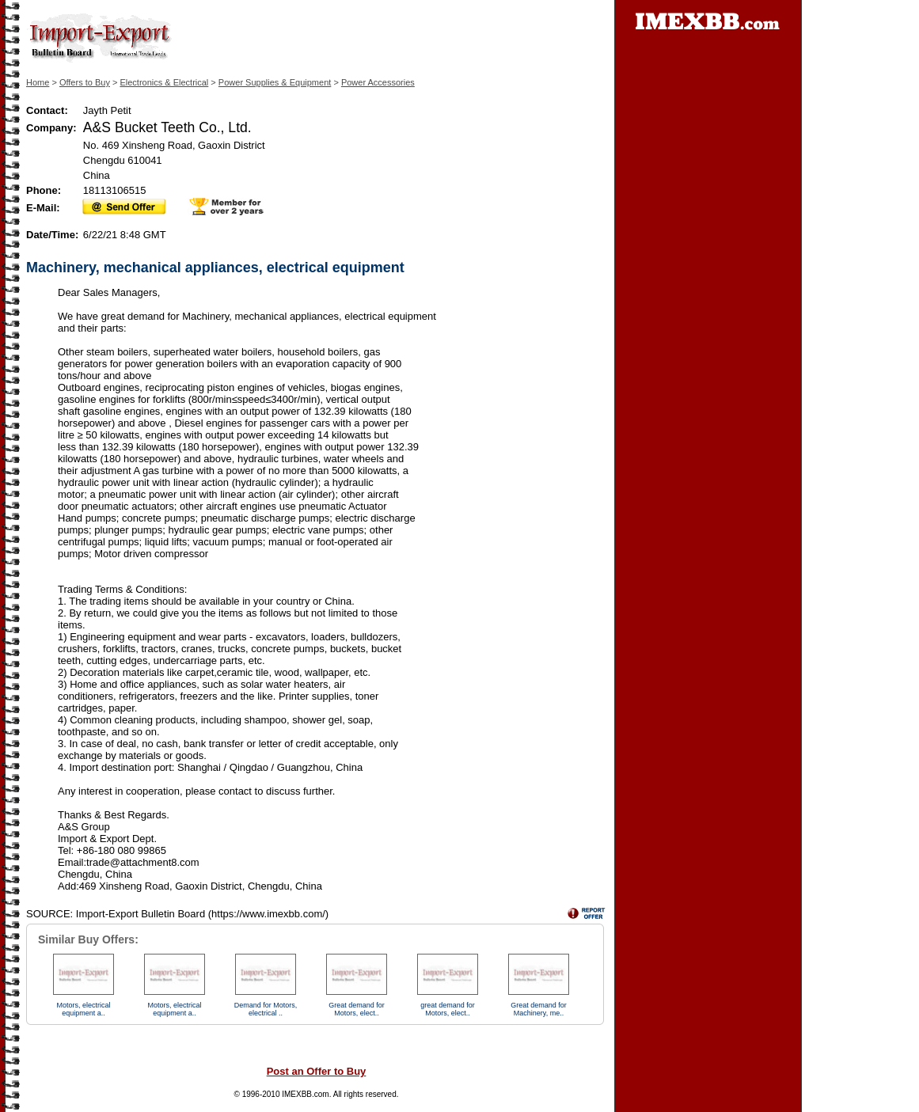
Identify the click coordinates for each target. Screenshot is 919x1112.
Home (37, 82)
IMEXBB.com (305, 1094)
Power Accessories (378, 82)
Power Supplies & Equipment (274, 82)
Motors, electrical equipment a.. (83, 1009)
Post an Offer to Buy (316, 1071)
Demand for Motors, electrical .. (266, 1009)
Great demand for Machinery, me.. (539, 1009)
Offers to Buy (84, 82)
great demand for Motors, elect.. (447, 1009)
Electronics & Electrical (164, 82)
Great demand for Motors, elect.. (356, 1009)
